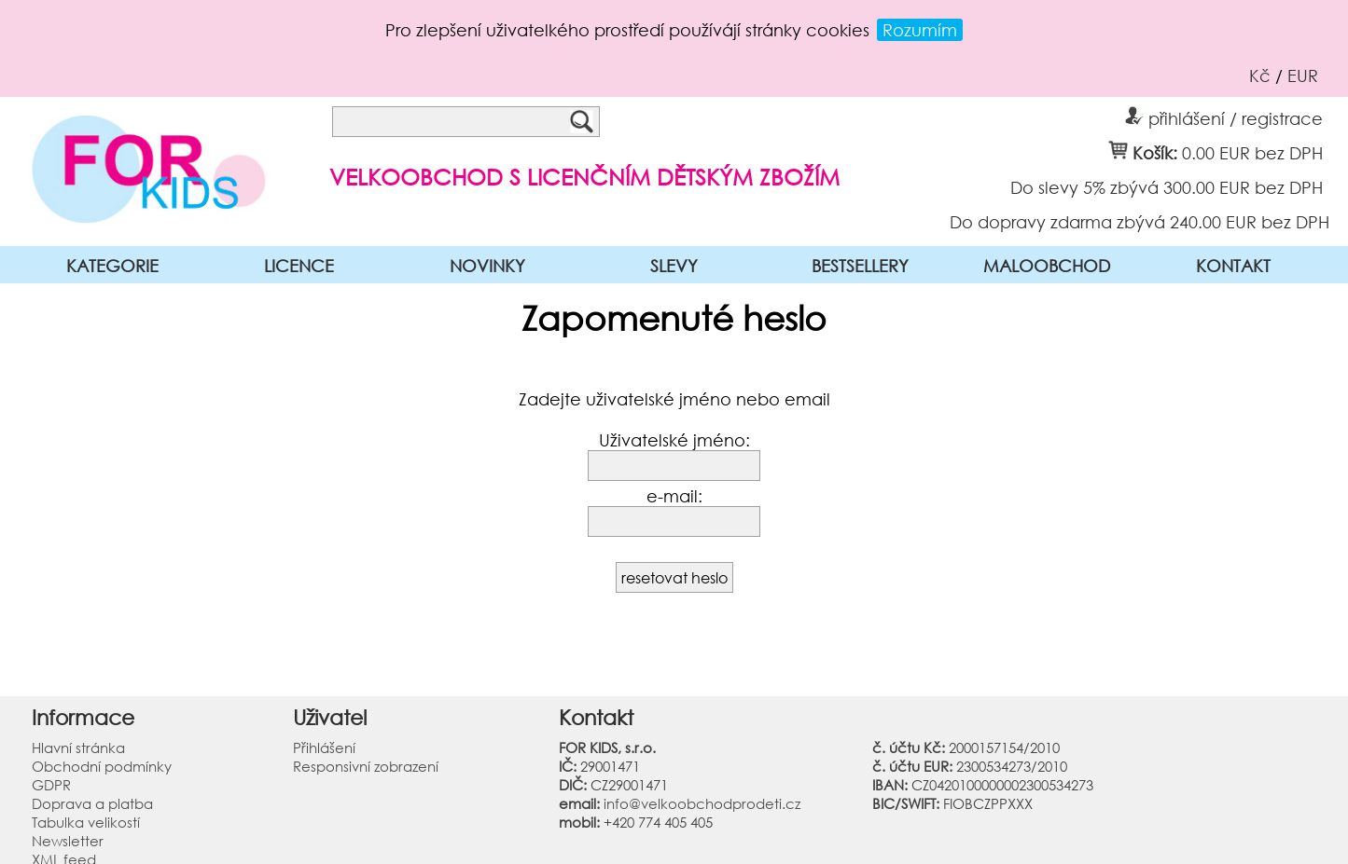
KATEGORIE (112, 265)
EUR (1302, 75)
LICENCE (299, 265)
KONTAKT (1233, 265)
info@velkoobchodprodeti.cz (702, 803)
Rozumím (919, 30)
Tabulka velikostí (86, 822)
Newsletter (68, 840)
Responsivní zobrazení (365, 766)
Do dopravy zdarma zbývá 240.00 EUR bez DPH (1139, 221)
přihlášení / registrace (1224, 115)
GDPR (51, 784)
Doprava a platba (92, 803)
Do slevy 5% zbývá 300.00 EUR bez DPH (1166, 186)
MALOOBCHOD (1046, 265)
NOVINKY (487, 265)
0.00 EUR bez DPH (1252, 152)
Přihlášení (324, 747)
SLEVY (674, 265)
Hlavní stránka (78, 747)
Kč (1260, 75)
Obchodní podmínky (102, 766)
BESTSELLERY (860, 265)
